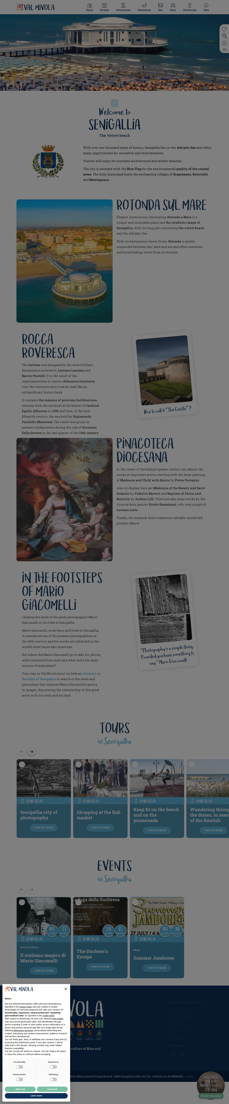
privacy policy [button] (25, 1007)
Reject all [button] (20, 1089)
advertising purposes (23, 1030)
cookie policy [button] (49, 1015)
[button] (66, 988)
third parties (57, 1018)
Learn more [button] (36, 1095)
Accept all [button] (52, 1089)
